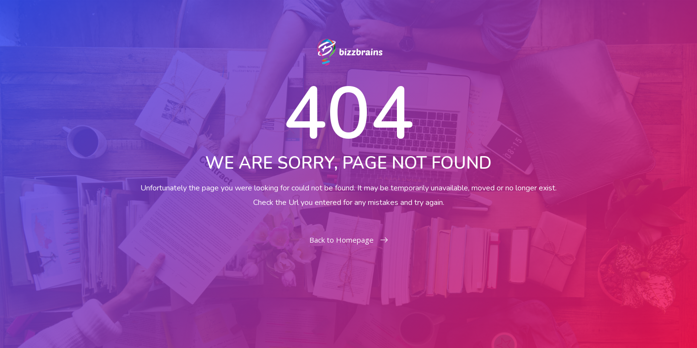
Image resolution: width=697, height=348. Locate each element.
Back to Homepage (348, 240)
